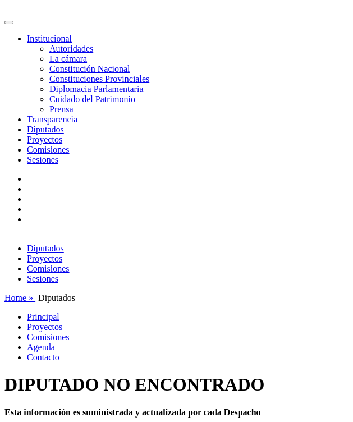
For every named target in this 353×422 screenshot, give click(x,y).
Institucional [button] (49, 38)
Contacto (43, 357)
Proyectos (44, 139)
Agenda (41, 347)
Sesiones (42, 159)
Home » (19, 297)
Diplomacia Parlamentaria (96, 89)
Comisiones (48, 149)
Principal (43, 317)
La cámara (68, 58)
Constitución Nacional (89, 69)
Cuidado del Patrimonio (92, 99)
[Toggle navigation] (8, 22)
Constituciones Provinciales (99, 79)
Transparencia (52, 119)
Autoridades (71, 48)
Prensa (61, 109)
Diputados (45, 129)
